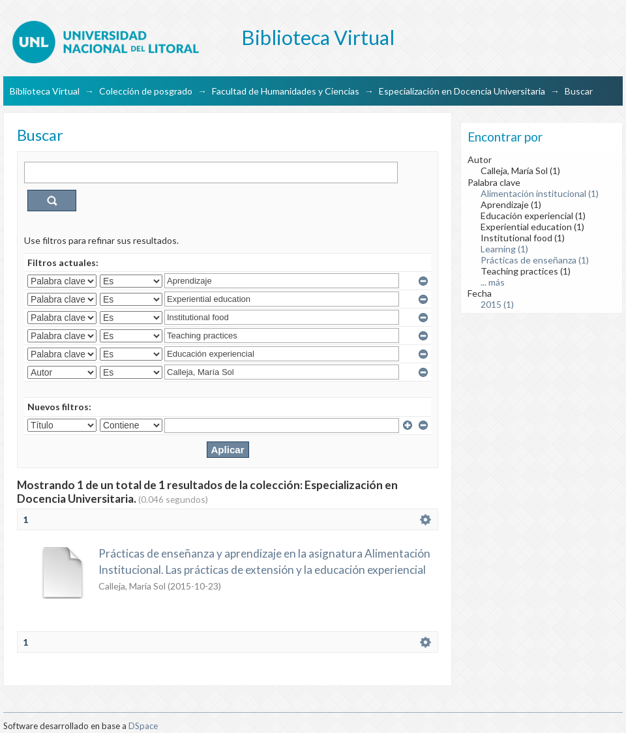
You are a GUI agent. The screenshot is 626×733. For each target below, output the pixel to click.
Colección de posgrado (145, 91)
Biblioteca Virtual (45, 91)
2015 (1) (497, 304)
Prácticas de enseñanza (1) (535, 259)
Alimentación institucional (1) (540, 193)
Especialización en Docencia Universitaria (462, 91)
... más (493, 282)
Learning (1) (504, 248)
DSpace (143, 726)
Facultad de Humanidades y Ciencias (285, 91)
